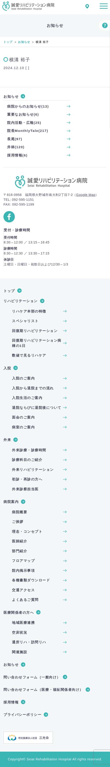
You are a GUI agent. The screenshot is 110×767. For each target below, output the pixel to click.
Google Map (85, 195)
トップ (8, 42)
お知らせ (24, 42)
